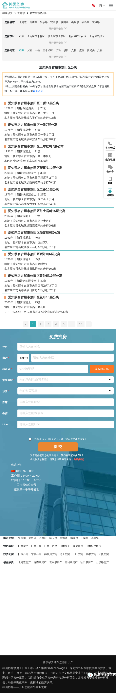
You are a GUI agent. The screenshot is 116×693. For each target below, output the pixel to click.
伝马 (58, 50)
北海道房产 (24, 562)
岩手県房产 (55, 562)
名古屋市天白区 (77, 36)
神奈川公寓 (50, 554)
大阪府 (32, 538)
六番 (73, 50)
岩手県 (44, 22)
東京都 (22, 538)
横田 (66, 50)
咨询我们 (38, 91)
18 (80, 324)
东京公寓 (36, 554)
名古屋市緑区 (97, 36)
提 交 (58, 447)
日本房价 (65, 546)
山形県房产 (102, 562)
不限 (21, 36)
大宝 (29, 50)
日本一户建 (50, 546)
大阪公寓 (104, 554)
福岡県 (74, 538)
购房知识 (78, 546)
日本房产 (23, 546)
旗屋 (81, 50)
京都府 (43, 538)
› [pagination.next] (88, 324)
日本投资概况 (93, 546)
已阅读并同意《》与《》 (58, 439)
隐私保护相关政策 (75, 439)
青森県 (33, 22)
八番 (100, 50)
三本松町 (48, 50)
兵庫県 (95, 538)
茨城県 (96, 22)
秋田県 (64, 22)
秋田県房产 (86, 562)
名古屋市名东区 (57, 36)
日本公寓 (36, 546)
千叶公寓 (78, 554)
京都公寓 (91, 554)
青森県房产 (40, 562)
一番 (37, 50)
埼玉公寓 (65, 554)
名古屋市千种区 (36, 36)
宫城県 (54, 22)
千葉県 (84, 538)
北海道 (23, 22)
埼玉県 (53, 538)
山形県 (75, 22)
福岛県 (85, 22)
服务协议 (54, 439)
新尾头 (91, 50)
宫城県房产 (71, 562)
